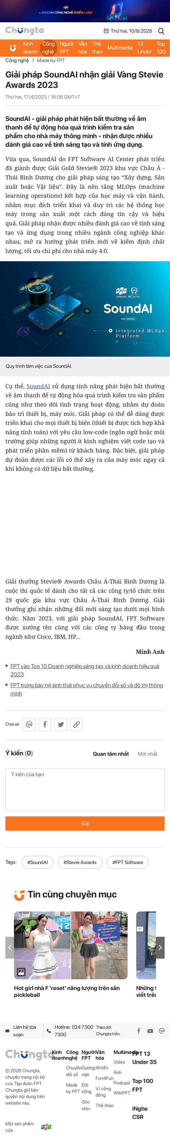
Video (119, 1062)
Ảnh (117, 1072)
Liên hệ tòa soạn (20, 1030)
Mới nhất (147, 754)
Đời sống (86, 1088)
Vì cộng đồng (103, 1092)
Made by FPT (51, 60)
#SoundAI (37, 862)
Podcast (122, 1083)
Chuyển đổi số (74, 1071)
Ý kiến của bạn (85, 789)
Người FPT (66, 48)
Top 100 (161, 48)
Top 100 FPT (142, 1085)
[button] (160, 947)
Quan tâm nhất (111, 754)
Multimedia (120, 47)
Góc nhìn (86, 1105)
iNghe (140, 1108)
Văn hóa (82, 48)
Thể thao (97, 48)
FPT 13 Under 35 (145, 47)
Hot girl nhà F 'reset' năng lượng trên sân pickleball (67, 991)
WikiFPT (122, 1093)
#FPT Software (127, 862)
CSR (137, 1116)
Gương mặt (88, 1071)
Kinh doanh (30, 48)
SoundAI (38, 386)
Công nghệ (48, 48)
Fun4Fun (105, 1078)
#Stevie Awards (80, 862)
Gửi (85, 823)
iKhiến (102, 1067)
